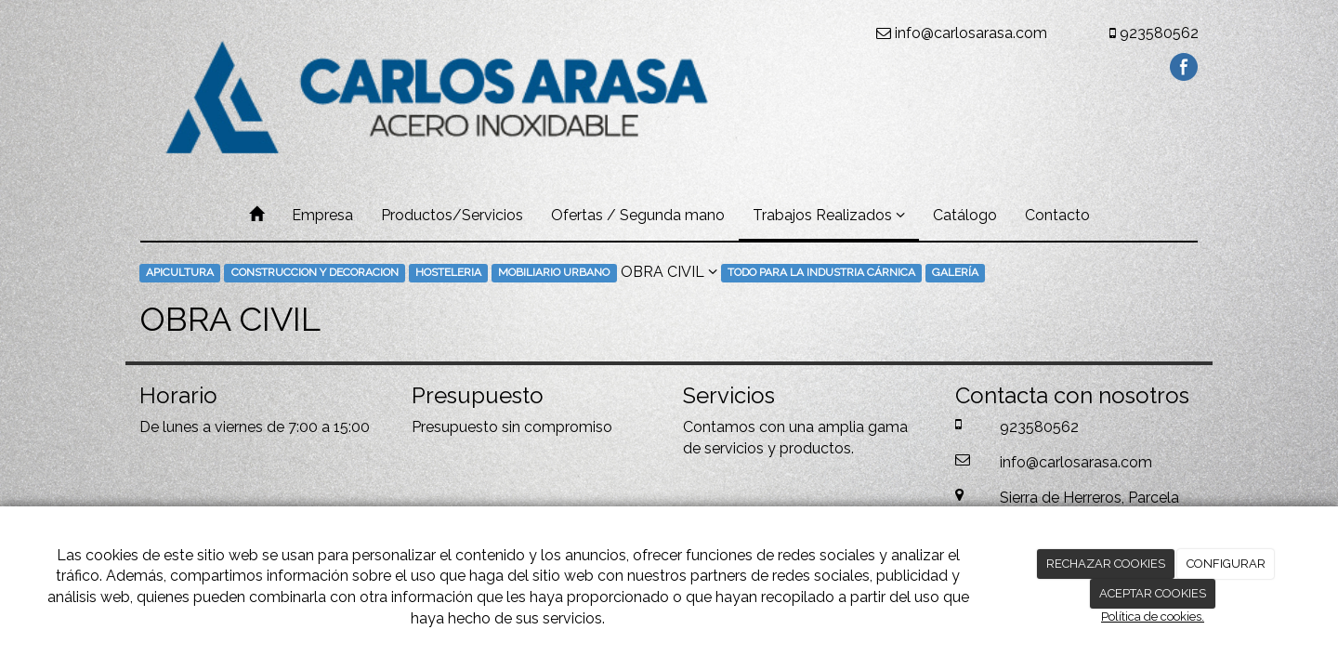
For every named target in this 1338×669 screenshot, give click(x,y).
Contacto (1057, 215)
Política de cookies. (1152, 616)
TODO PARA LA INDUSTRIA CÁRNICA (821, 273)
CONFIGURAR (1226, 564)
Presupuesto (455, 427)
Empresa (322, 215)
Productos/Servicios (452, 215)
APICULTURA (180, 273)
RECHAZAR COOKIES (1105, 564)
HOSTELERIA (448, 273)
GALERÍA (955, 273)
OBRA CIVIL (669, 272)
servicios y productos (777, 448)
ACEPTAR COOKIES (1152, 593)
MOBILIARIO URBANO (554, 273)
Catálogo (965, 215)
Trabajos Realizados (829, 215)
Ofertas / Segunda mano (638, 215)
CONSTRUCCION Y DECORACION (315, 273)
